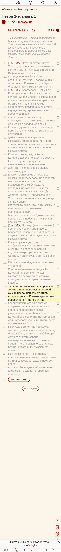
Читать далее (30, 326)
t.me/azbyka (29, 545)
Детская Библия (14, 548)
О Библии (10, 506)
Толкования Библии (16, 519)
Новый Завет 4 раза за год (21, 529)
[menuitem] (6, 2)
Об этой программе (16, 515)
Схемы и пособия (15, 536)
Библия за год (13, 525)
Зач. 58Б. (14, 27)
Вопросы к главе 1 (19, 316)
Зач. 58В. (14, 162)
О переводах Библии (17, 511)
